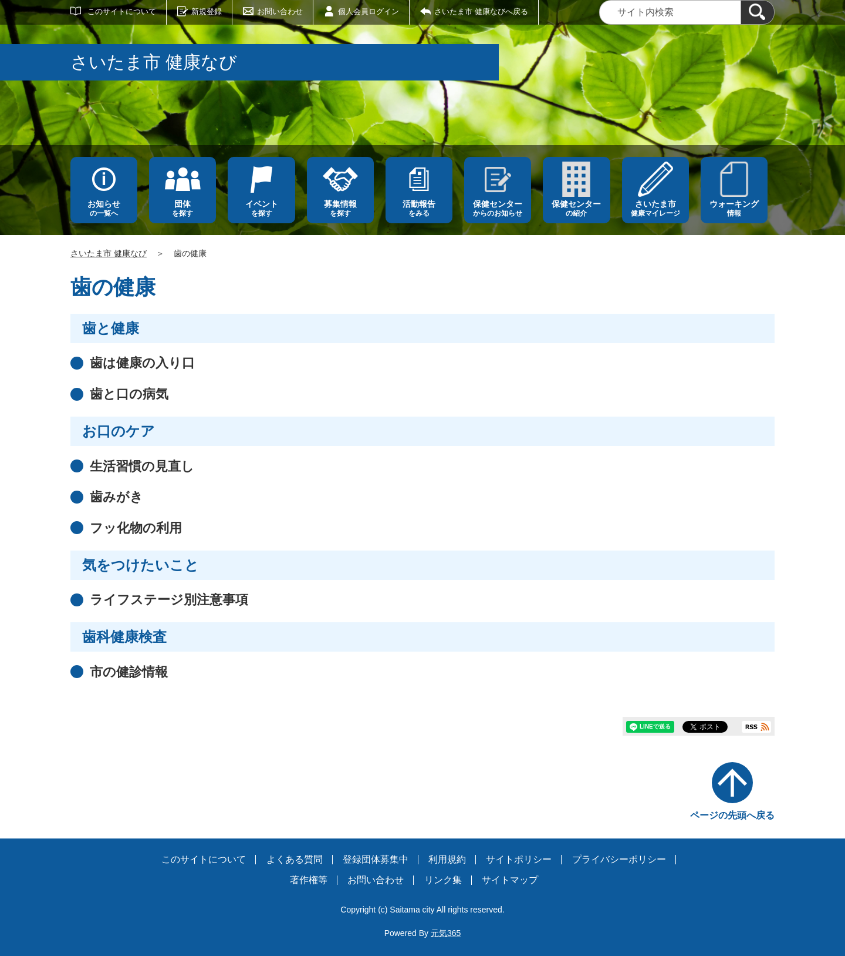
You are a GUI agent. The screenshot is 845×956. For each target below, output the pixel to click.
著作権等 (308, 880)
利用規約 (447, 859)
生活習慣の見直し (142, 466)
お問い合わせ (280, 11)
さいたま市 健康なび (108, 253)
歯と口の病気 (129, 394)
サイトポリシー (519, 859)
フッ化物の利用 (136, 528)
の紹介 (576, 208)
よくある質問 (294, 859)
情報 (734, 208)
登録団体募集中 (375, 859)
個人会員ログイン (368, 11)
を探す (182, 208)
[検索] (758, 12)
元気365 (446, 933)
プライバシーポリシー (619, 859)
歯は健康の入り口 (142, 362)
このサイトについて (121, 11)
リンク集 (443, 880)
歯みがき (116, 496)
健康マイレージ (655, 208)
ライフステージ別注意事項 (169, 599)
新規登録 (206, 11)
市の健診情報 (129, 672)
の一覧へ (104, 208)
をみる (419, 208)
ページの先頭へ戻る (732, 815)
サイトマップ (510, 880)
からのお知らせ (497, 208)
